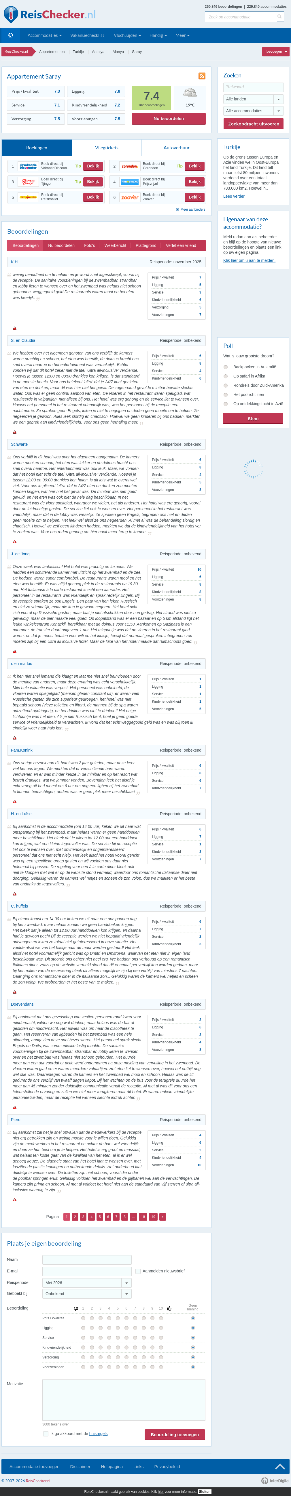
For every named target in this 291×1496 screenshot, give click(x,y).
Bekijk (93, 166)
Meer (180, 35)
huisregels (98, 1433)
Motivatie (15, 1383)
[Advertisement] (253, 302)
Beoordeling (18, 1308)
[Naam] (87, 1260)
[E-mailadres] (87, 1271)
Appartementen (52, 51)
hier (161, 1492)
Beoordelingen (26, 245)
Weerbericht (115, 245)
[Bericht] (123, 1400)
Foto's (89, 245)
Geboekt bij (17, 1293)
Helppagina (112, 1466)
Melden (14, 328)
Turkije (78, 51)
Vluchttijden (125, 35)
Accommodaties (43, 35)
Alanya (118, 51)
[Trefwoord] (253, 87)
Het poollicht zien (248, 394)
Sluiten (205, 1492)
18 (143, 1217)
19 (153, 1217)
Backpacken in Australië (254, 367)
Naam (12, 1259)
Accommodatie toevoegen (34, 1466)
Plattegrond (146, 245)
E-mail (12, 1271)
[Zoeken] (280, 17)
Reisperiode (18, 1282)
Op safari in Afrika (249, 376)
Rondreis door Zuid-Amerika (258, 385)
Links (138, 1466)
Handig (156, 35)
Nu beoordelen (169, 118)
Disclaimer (80, 1466)
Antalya (98, 51)
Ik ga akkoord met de (78, 1433)
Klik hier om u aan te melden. (249, 260)
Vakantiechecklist (87, 35)
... (133, 1217)
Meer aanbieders (192, 209)
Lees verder (234, 196)
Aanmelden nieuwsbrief (164, 1271)
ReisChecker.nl (16, 51)
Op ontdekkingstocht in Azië (258, 403)
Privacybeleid (167, 1466)
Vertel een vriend (181, 245)
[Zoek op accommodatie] (241, 17)
